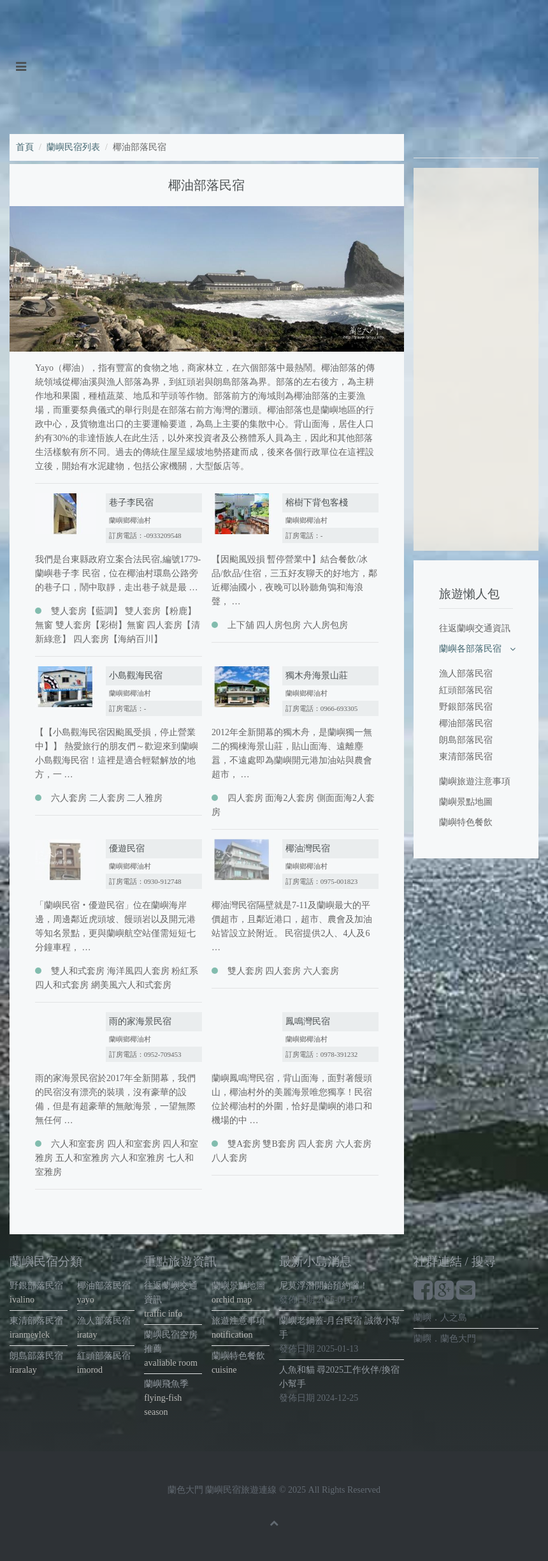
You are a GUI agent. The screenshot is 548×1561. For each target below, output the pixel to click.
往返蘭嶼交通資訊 (474, 628)
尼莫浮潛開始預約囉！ (323, 1285)
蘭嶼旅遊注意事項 (474, 781)
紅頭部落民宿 (466, 690)
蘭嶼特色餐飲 (466, 822)
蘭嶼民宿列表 (73, 147)
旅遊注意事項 (238, 1321)
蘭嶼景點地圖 (466, 802)
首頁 (25, 147)
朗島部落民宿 (466, 740)
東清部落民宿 (466, 756)
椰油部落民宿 (466, 723)
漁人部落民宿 (466, 673)
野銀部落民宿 (466, 707)
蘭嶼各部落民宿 (470, 649)
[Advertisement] (476, 359)
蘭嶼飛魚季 (166, 1384)
